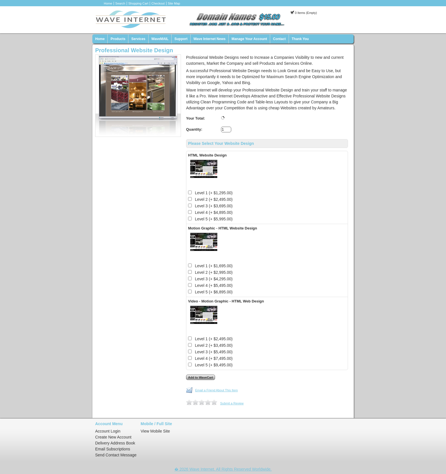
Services (138, 39)
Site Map (174, 3)
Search (120, 3)
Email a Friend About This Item (216, 390)
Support (180, 39)
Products (118, 39)
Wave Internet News (209, 39)
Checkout (157, 3)
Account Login (107, 431)
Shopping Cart (138, 3)
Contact (279, 39)
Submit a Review (232, 403)
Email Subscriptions (112, 449)
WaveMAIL (159, 39)
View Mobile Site (155, 431)
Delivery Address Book (115, 443)
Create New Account (113, 437)
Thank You (300, 39)
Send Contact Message (116, 455)
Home (108, 3)
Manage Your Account (249, 39)
